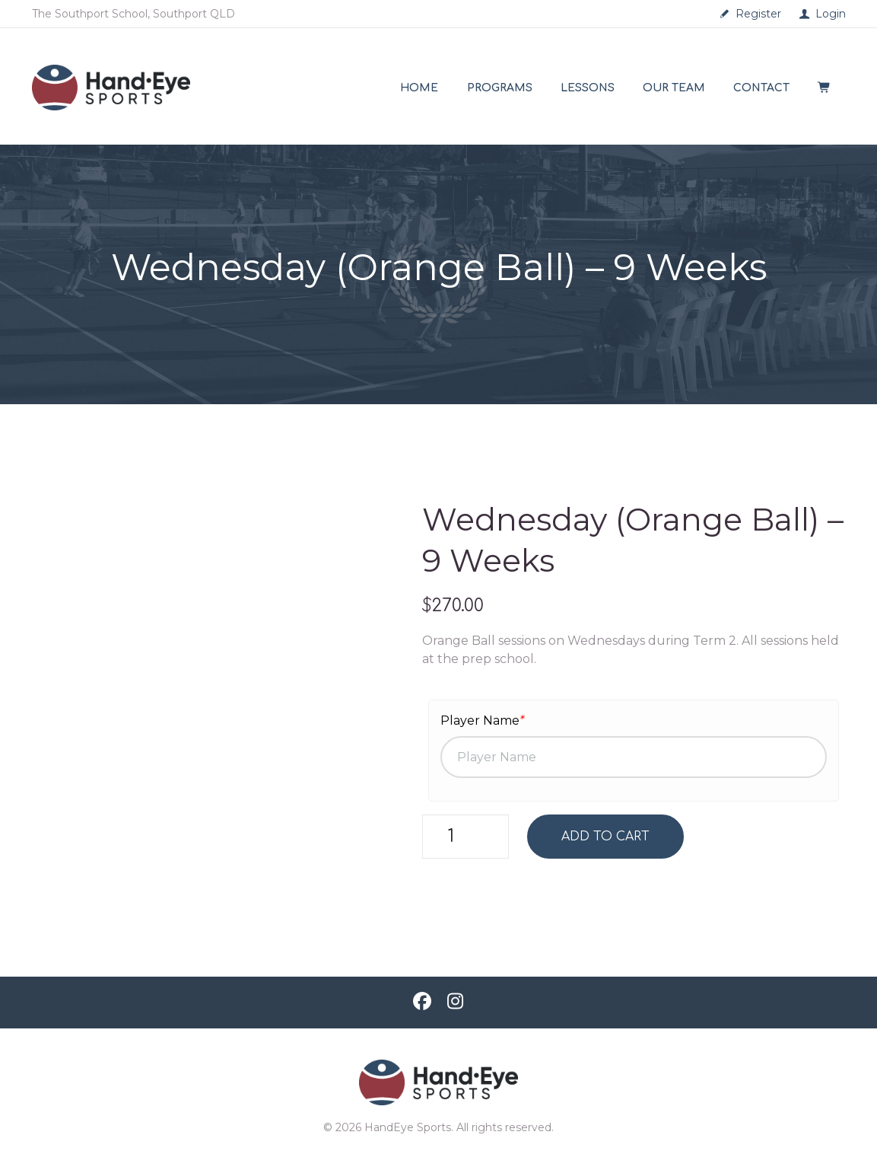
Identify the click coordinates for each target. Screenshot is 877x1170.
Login (830, 14)
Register (758, 14)
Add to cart (606, 836)
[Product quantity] (465, 836)
